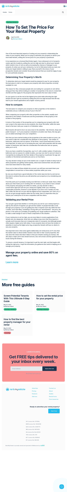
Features (34, 394)
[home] (10, 6)
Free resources (53, 399)
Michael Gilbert (17, 39)
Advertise (35, 388)
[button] (51, 6)
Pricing (34, 391)
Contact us (52, 388)
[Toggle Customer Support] (61, 486)
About (51, 391)
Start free (54, 411)
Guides (5, 12)
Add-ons (34, 396)
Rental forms (53, 396)
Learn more (12, 262)
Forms (10, 12)
